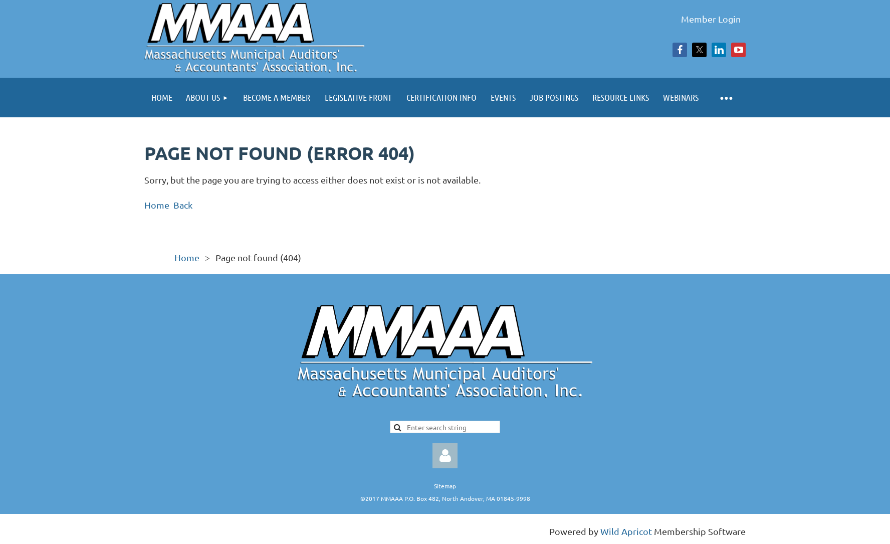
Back (182, 205)
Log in (445, 455)
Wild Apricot (626, 531)
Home (156, 205)
